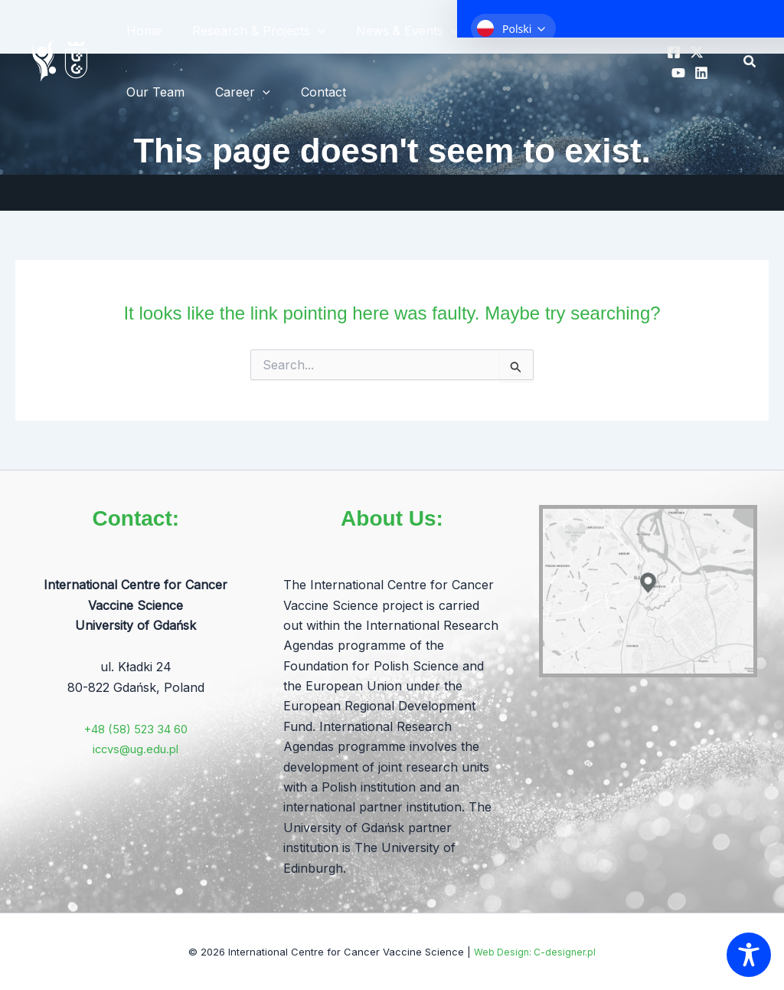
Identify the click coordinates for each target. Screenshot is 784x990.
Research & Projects (249, 30)
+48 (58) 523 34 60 (135, 728)
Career (233, 92)
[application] (308, 30)
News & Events (392, 30)
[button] (750, 61)
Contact (308, 92)
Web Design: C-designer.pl (535, 952)
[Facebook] (671, 52)
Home (140, 30)
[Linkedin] (698, 73)
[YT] (675, 73)
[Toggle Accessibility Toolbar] (749, 955)
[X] (694, 52)
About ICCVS (513, 30)
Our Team (152, 92)
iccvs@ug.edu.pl (135, 748)
